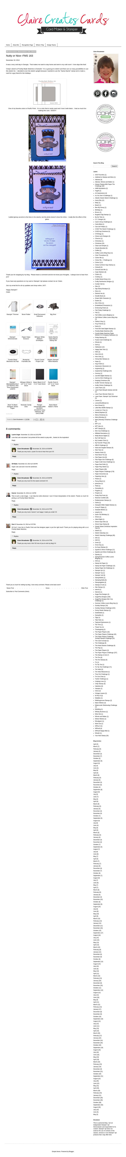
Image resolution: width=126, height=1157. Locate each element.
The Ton (97, 657)
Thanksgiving (99, 629)
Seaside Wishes (100, 510)
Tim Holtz (98, 669)
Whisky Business (100, 712)
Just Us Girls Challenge (102, 378)
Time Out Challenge (101, 674)
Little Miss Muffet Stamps (103, 408)
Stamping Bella (100, 580)
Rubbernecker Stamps (102, 500)
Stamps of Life (99, 585)
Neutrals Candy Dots (26, 405)
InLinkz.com (9, 413)
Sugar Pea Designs (101, 594)
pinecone (98, 483)
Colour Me (98, 257)
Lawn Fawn (98, 387)
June (94, 768)
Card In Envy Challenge (102, 222)
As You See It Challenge (102, 195)
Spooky (97, 554)
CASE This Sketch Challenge (104, 229)
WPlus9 (97, 728)
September (96, 761)
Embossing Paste (100, 308)
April (94, 744)
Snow (97, 542)
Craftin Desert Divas (101, 279)
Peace (97, 479)
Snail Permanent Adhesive (39, 315)
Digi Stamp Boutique (101, 288)
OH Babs (15, 464)
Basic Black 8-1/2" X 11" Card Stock (39, 383)
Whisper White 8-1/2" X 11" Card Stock (26, 383)
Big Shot (53, 314)
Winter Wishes (99, 719)
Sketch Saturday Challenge (103, 535)
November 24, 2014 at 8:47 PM (42, 509)
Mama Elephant (100, 412)
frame (97, 326)
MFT (96, 424)
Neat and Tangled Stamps (103, 447)
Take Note (98, 620)
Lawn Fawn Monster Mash (103, 394)
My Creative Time (100, 440)
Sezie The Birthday (101, 514)
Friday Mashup (99, 337)
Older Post (84, 588)
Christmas (98, 243)
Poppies (97, 490)
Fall (96, 312)
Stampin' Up (99, 573)
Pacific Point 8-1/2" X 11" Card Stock (53, 383)
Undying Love (99, 681)
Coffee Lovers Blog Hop (102, 253)
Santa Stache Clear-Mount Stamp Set (53, 338)
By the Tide (98, 217)
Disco (97, 291)
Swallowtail (98, 613)
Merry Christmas (100, 415)
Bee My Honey (99, 207)
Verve (97, 691)
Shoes (97, 517)
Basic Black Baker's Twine (53, 405)
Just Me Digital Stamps (102, 376)
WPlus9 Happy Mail (101, 731)
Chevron (97, 238)
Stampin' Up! (99, 575)
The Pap (97, 648)
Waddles (97, 698)
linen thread (98, 405)
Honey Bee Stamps (101, 359)
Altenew (97, 179)
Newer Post (10, 588)
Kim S (14, 524)
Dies (96, 286)
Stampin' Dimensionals (12, 338)
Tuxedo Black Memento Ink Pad (13, 360)
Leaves (97, 400)
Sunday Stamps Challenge (103, 608)
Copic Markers (99, 272)
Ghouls (97, 342)
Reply (13, 440)
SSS (96, 561)
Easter (97, 300)
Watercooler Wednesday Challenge (106, 705)
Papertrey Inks (99, 476)
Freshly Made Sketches (26, 69)
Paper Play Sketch (101, 467)
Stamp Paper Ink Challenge (103, 568)
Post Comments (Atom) (22, 591)
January (95, 751)
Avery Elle (98, 200)
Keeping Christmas (101, 380)
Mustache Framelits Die (26, 360)
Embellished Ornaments (102, 305)
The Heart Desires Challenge (104, 645)
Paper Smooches (100, 474)
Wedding (98, 709)
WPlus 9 (97, 726)
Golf (96, 344)
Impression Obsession (102, 366)
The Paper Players (101, 632)
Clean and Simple (100, 245)
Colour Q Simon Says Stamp (104, 265)
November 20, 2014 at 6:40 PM (28, 464)
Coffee (97, 250)
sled (96, 540)
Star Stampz (99, 587)
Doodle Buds (99, 296)
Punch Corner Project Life (39, 360)
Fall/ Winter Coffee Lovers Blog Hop (106, 317)
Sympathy (98, 615)
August (95, 763)
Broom (97, 212)
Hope (96, 361)
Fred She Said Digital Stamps (104, 328)
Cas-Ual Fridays (100, 226)
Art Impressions (100, 193)
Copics (97, 274)
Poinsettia (98, 488)
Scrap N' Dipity (99, 507)
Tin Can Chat (99, 676)
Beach (97, 205)
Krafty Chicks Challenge (102, 385)
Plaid (96, 486)
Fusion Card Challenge (102, 340)
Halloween (98, 347)
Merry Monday (99, 417)
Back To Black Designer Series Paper (12, 406)
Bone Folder (26, 314)
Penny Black (99, 481)
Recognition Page (27, 45)
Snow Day (98, 545)
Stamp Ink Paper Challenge (103, 566)
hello (96, 352)
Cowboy (97, 277)
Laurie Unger (16, 434)
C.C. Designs (99, 219)
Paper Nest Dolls (100, 464)
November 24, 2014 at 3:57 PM (26, 524)
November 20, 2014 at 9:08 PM (42, 449)
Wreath (97, 733)
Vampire (97, 688)
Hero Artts (98, 356)
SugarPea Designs (101, 597)
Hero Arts (98, 354)
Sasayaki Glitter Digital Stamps (104, 505)
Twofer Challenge (100, 679)
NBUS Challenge (100, 445)
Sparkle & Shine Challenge (103, 550)
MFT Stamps (99, 428)
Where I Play (40, 45)
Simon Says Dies (100, 522)
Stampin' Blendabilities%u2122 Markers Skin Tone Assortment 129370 (12, 385)
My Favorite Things (101, 443)
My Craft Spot (99, 438)
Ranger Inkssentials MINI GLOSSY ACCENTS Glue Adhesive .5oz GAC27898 (39, 409)
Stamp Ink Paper (100, 563)
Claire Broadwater (23, 449)
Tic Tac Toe (98, 664)
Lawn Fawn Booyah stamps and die (106, 390)
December (96, 754)
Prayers (97, 493)
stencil (97, 589)
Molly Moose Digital (101, 436)
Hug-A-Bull (98, 364)
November (96, 756)
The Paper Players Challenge (104, 634)
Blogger (71, 1151)
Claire (60, 281)
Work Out (98, 723)
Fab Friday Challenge (101, 310)
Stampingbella (99, 582)
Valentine (98, 686)
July (94, 766)
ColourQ (97, 267)
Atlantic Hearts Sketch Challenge (105, 198)
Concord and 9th (100, 269)
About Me (16, 45)
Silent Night (98, 519)
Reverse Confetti (100, 498)
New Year (98, 450)
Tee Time (98, 624)
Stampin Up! (99, 570)
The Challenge (99, 643)
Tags (96, 617)
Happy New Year (100, 349)
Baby (96, 202)
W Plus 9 (98, 695)
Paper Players (99, 469)
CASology (98, 234)
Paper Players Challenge (103, 471)
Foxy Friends (99, 324)
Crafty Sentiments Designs (103, 281)
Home (8, 45)
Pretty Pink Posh (100, 495)
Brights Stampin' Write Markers (53, 360)
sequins (97, 512)
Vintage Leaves (100, 693)
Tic (96, 662)
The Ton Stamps (100, 660)
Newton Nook (99, 452)
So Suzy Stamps (100, 547)
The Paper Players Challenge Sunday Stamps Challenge (104, 637)
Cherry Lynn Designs (101, 236)
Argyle (97, 191)
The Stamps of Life (101, 655)
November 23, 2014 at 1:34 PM (26, 493)
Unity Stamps (99, 684)
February (96, 749)
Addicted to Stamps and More (104, 177)
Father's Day (99, 321)
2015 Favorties (99, 175)
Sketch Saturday (100, 533)
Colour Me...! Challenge (102, 260)
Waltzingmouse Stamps (102, 700)
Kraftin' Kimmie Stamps (102, 383)
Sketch (97, 530)
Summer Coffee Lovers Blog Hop (105, 603)
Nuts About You (100, 455)
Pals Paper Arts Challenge (103, 459)
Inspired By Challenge (102, 371)
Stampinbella (99, 577)
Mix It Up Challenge (101, 431)
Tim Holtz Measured (101, 672)
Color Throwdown (100, 255)
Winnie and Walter (101, 716)
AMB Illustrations (100, 188)
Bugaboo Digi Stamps (102, 214)
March (95, 746)
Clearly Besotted (100, 248)
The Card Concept (101, 641)
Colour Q (98, 262)
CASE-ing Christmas (101, 231)
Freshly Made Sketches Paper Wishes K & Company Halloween (105, 334)
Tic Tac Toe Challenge (102, 667)
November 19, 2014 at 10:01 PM (31, 434)
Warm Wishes (99, 703)
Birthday (97, 210)
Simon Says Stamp (101, 524)
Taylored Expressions (101, 622)
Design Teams (51, 45)
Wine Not (98, 714)
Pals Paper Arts (100, 457)
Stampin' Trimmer (13, 314)
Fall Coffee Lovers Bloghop (103, 315)
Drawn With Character (102, 298)
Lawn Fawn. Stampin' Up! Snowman (106, 396)
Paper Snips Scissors (26, 338)
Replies (16, 444)
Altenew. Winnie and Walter (103, 182)
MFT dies (98, 426)
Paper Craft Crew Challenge (104, 462)
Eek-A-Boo (98, 303)
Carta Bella (98, 224)
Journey (97, 373)
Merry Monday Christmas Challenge (106, 419)
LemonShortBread (100, 403)
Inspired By (98, 368)
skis (96, 538)
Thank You (98, 627)
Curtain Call (98, 284)
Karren (14, 493)
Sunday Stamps (100, 605)
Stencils (97, 592)
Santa (97, 502)
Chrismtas (98, 241)
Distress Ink (98, 293)
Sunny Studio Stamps (101, 610)
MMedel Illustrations (101, 433)
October (95, 758)
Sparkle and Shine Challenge (104, 552)
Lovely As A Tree (100, 410)
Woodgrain (98, 721)
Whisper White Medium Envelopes (40, 338)
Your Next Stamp (100, 735)
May (94, 770)
